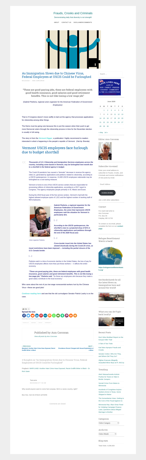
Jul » (106, 132)
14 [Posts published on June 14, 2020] (100, 118)
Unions (33, 322)
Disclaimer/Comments (83, 22)
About (56, 22)
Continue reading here (31, 293)
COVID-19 (26, 322)
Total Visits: (103, 446)
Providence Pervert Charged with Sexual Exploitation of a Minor (75, 348)
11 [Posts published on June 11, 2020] (115, 114)
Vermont (48, 322)
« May (101, 132)
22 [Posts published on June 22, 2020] (104, 122)
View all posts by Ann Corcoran (45, 336)
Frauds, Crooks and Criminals (72, 13)
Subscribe (107, 193)
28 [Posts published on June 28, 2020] (100, 126)
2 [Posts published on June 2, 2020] (107, 110)
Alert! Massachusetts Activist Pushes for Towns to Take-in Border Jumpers (109, 376)
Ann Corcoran (38, 80)
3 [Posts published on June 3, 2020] (111, 110)
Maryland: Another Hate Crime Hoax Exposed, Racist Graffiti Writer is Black (40, 348)
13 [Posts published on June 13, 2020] (122, 114)
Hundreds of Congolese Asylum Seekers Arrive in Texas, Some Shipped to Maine (110, 392)
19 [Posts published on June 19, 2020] (119, 118)
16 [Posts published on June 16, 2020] (108, 118)
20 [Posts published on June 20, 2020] (122, 118)
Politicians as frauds (39, 319)
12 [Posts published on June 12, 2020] (119, 114)
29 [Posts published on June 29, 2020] (104, 126)
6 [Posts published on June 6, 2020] (122, 110)
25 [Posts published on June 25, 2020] (115, 122)
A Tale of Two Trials (106, 343)
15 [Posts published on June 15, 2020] (104, 118)
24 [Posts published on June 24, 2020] (111, 122)
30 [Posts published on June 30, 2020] (108, 126)
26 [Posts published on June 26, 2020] (119, 122)
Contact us (66, 22)
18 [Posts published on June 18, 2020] (115, 118)
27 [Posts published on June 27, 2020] (122, 122)
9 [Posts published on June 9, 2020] (107, 114)
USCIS (40, 322)
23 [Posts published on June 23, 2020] (108, 122)
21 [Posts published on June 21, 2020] (100, 122)
